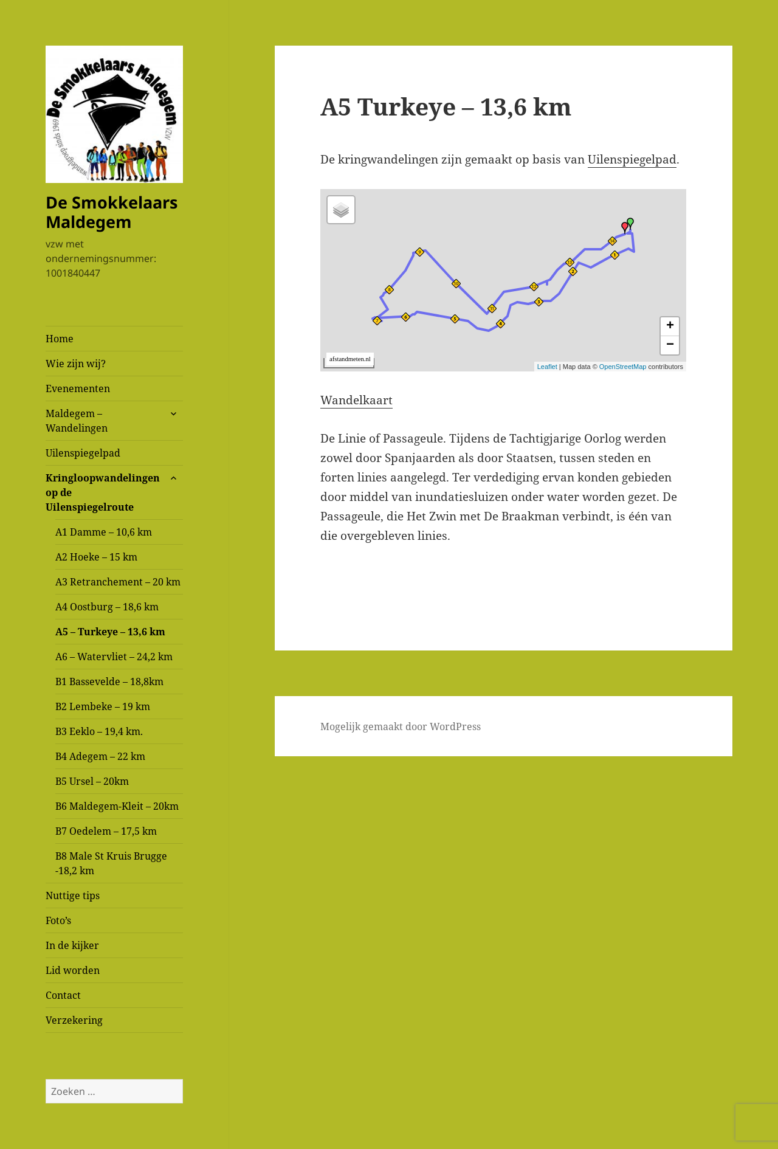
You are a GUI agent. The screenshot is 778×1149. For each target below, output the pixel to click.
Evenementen (78, 388)
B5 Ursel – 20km (92, 781)
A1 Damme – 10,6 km (103, 532)
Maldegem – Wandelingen (77, 421)
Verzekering (74, 1020)
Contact (63, 995)
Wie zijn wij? (76, 363)
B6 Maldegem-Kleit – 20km (117, 806)
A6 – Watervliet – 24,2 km (114, 656)
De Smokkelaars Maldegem (111, 212)
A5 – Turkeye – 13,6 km (110, 631)
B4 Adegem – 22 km (100, 756)
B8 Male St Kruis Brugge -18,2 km (111, 863)
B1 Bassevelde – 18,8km (109, 681)
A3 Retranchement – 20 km (118, 581)
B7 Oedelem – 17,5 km (106, 831)
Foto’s (58, 920)
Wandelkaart (356, 400)
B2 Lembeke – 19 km (102, 706)
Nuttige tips (73, 895)
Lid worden (73, 970)
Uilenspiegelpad (83, 453)
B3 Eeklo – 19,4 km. (99, 731)
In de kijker (72, 945)
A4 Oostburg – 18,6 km (107, 606)
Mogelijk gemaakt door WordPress (400, 726)
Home (60, 338)
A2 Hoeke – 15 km (96, 557)
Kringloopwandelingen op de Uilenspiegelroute (103, 492)
